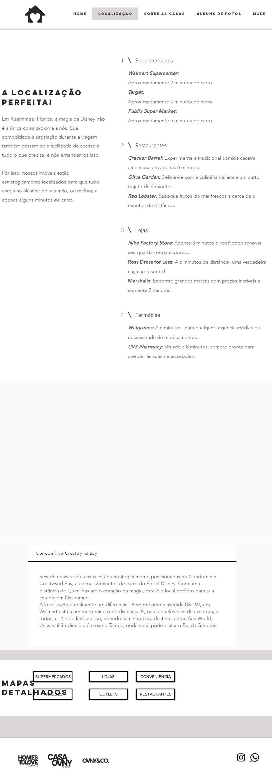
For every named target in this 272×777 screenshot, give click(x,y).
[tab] (132, 553)
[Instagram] (241, 757)
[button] (52, 676)
